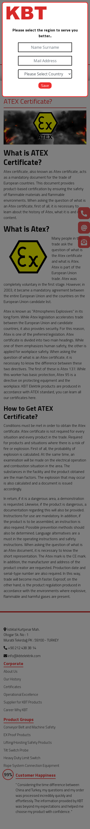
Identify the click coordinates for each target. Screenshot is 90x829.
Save (45, 85)
